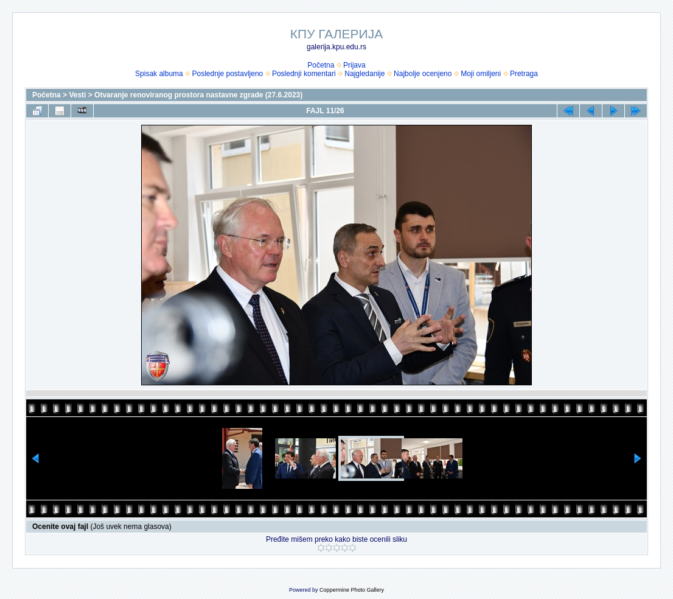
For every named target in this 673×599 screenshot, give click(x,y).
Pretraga (524, 73)
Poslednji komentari (304, 73)
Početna (320, 65)
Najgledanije (364, 73)
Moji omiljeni (481, 73)
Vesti (77, 95)
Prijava (354, 65)
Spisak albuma (159, 73)
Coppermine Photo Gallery (351, 590)
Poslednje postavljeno (227, 73)
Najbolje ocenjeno (423, 73)
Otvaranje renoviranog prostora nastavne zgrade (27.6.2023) (198, 95)
